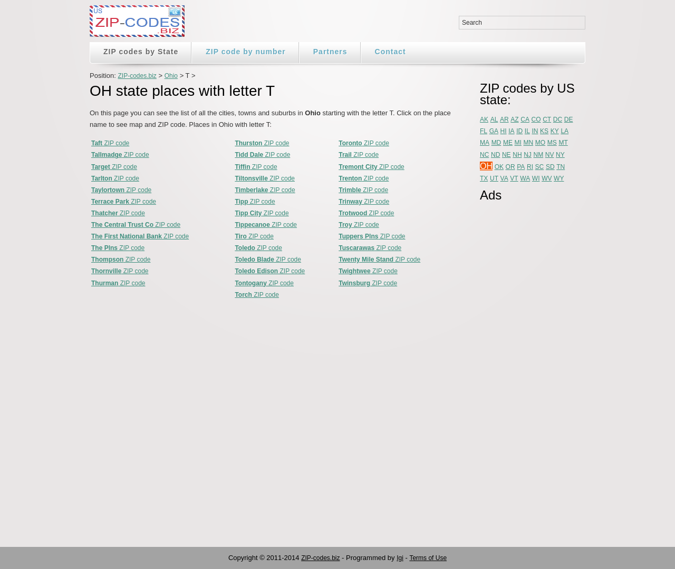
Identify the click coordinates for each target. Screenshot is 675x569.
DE (568, 119)
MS (552, 142)
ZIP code (110, 143)
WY (559, 178)
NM (539, 154)
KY (555, 131)
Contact (390, 51)
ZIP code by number (246, 51)
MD (496, 142)
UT (494, 178)
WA (525, 178)
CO (536, 119)
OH (486, 166)
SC (539, 167)
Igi (400, 558)
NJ (528, 154)
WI (536, 178)
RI (530, 167)
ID (519, 131)
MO (540, 142)
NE (506, 154)
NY (560, 154)
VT (514, 178)
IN (535, 131)
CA (524, 119)
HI (503, 131)
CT (547, 119)
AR (504, 119)
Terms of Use (428, 558)
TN (560, 167)
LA (564, 131)
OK (499, 167)
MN (529, 142)
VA (504, 178)
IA (511, 131)
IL (527, 131)
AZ (514, 119)
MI (518, 142)
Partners (330, 51)
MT (562, 142)
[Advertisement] (522, 367)
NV (549, 154)
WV (547, 178)
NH (517, 154)
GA (493, 131)
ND (495, 154)
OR (510, 167)
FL (483, 131)
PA (521, 167)
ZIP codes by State (140, 51)
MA (484, 142)
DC (557, 119)
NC (484, 154)
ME (508, 142)
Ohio (171, 75)
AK (484, 119)
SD (550, 167)
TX (484, 178)
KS (544, 131)
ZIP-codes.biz (137, 75)
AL (494, 119)
